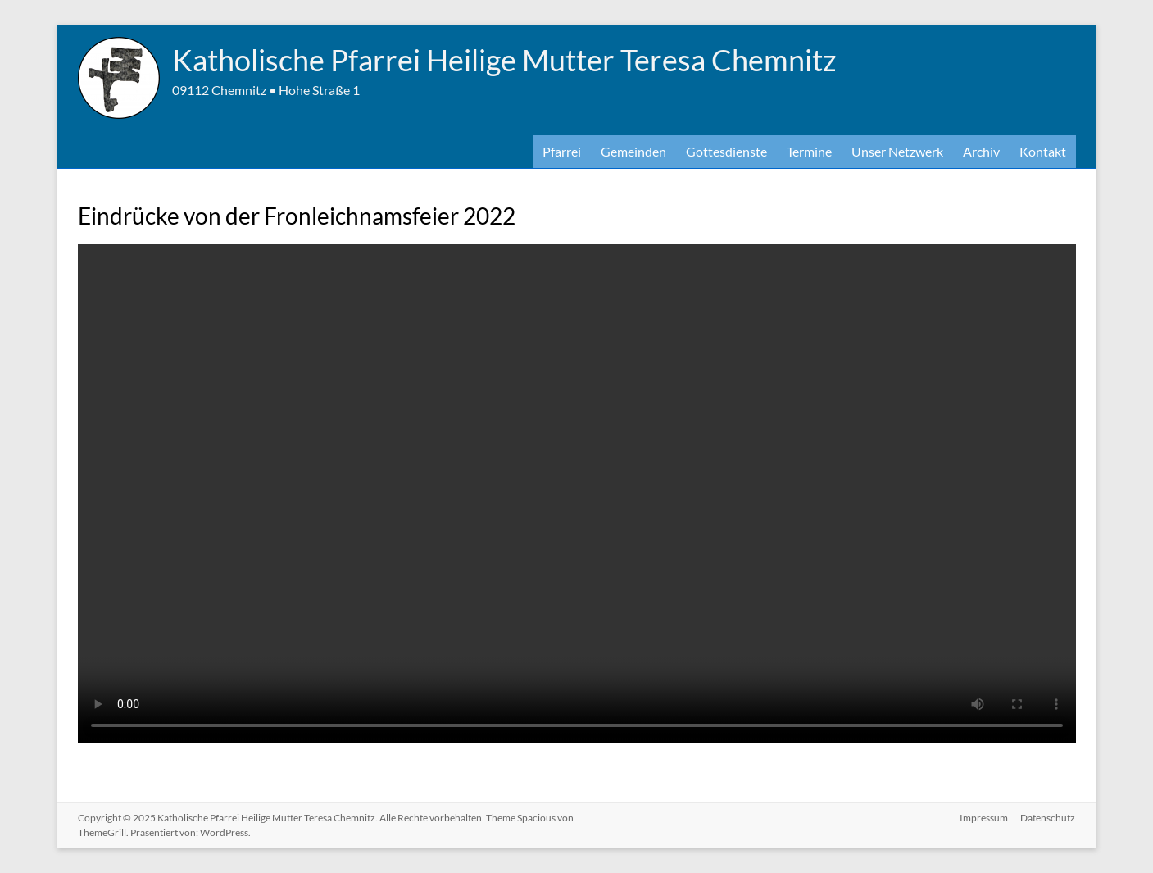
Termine (809, 151)
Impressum (984, 818)
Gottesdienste (726, 151)
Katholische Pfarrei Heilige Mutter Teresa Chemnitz (504, 60)
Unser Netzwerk (897, 151)
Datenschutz (1048, 818)
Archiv (981, 151)
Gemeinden (633, 151)
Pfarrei (561, 151)
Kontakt (1042, 151)
